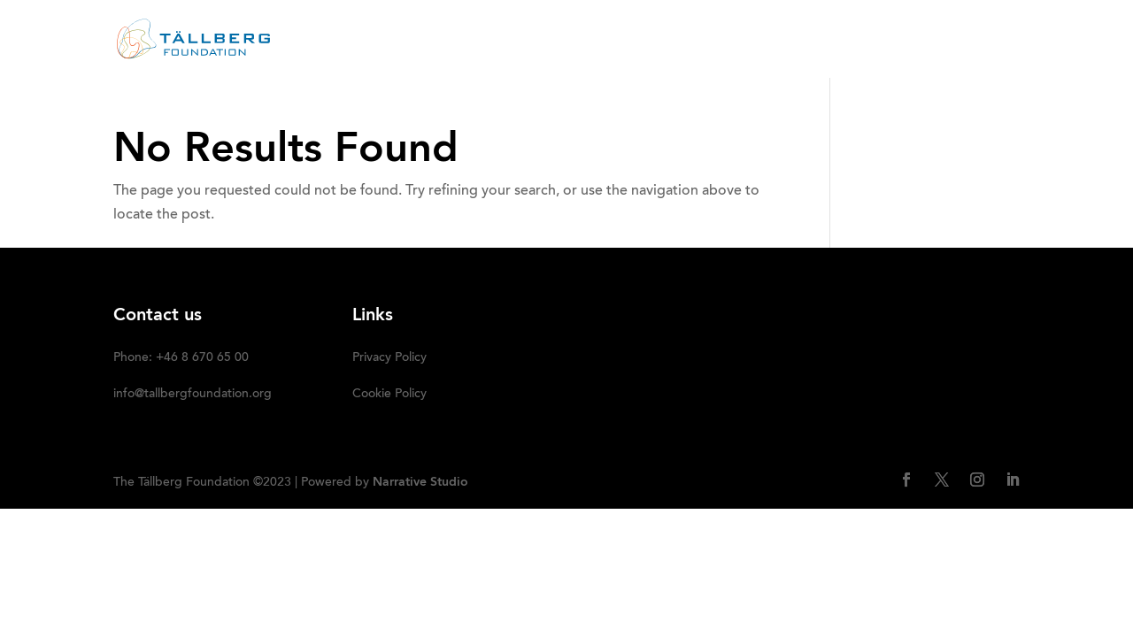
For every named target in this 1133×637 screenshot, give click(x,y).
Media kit (809, 40)
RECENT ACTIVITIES (538, 40)
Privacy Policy (389, 358)
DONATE (893, 40)
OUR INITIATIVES (679, 40)
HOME (363, 40)
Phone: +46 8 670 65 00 (181, 358)
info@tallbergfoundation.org (192, 394)
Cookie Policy (389, 394)
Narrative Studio (420, 482)
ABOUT (429, 40)
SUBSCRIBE (982, 40)
